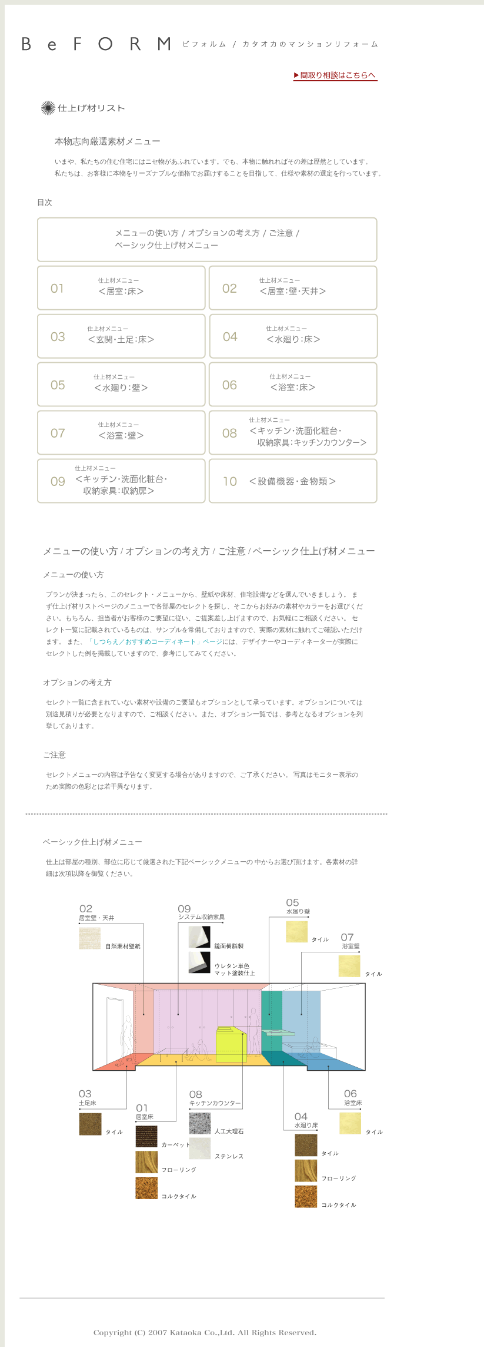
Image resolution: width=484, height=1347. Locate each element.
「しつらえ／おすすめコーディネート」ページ (154, 641)
